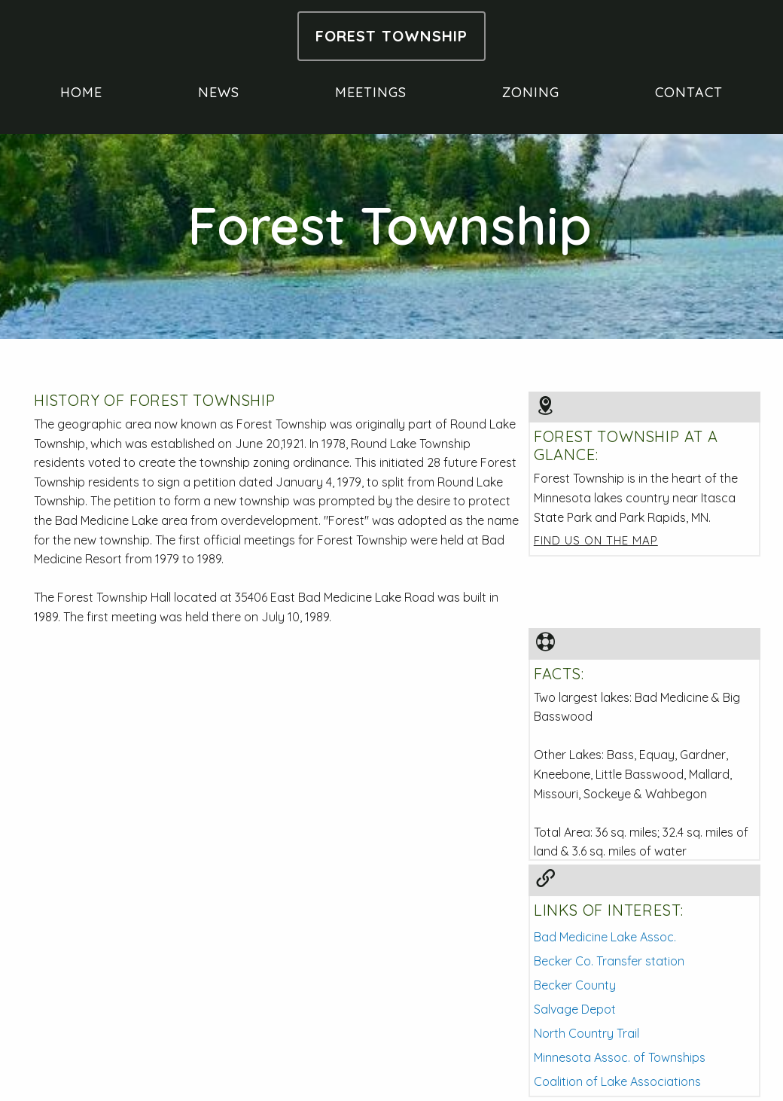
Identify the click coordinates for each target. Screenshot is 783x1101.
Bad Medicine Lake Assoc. (605, 936)
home (81, 92)
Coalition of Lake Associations (617, 1081)
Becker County (575, 985)
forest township (391, 36)
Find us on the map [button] (596, 540)
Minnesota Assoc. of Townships (619, 1057)
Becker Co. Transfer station (609, 960)
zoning (530, 92)
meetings (371, 92)
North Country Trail (586, 1033)
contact (689, 92)
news (218, 92)
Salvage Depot (575, 1009)
